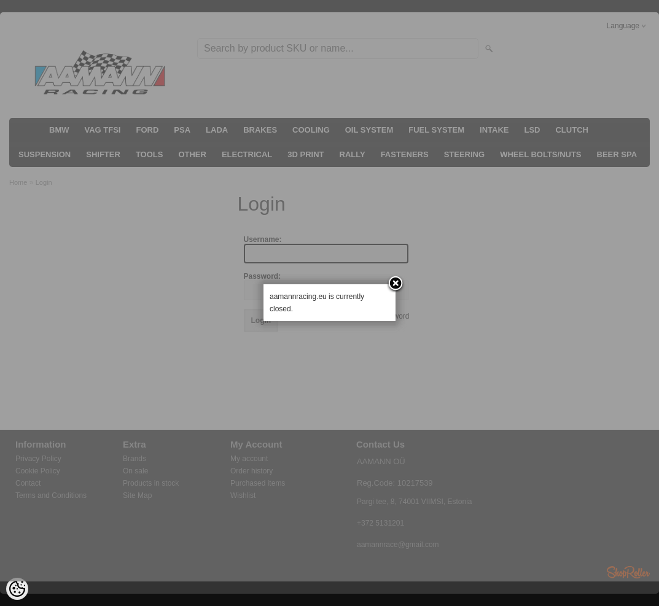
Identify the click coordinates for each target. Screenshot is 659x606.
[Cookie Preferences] (17, 589)
